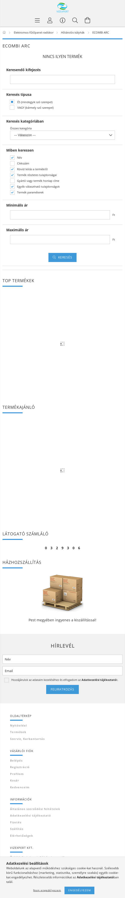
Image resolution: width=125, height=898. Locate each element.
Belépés (16, 760)
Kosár (14, 780)
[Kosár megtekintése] (88, 20)
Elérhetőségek (21, 835)
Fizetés (15, 822)
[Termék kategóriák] (37, 20)
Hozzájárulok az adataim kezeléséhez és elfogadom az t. (64, 680)
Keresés (65, 257)
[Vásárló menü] (62, 20)
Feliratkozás (62, 689)
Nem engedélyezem (47, 890)
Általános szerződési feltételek (35, 809)
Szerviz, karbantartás (27, 739)
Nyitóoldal (18, 725)
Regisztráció (20, 767)
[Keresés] (75, 20)
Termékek (18, 732)
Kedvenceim (20, 787)
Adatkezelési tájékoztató (30, 815)
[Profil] (50, 20)
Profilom (17, 774)
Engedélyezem (79, 890)
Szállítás (16, 829)
